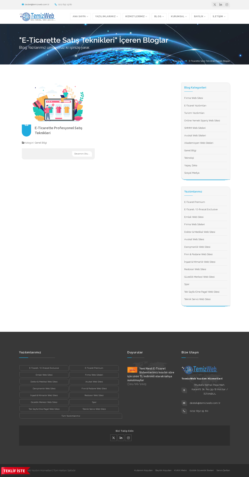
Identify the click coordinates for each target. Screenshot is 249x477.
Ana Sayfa (178, 61)
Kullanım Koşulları (143, 470)
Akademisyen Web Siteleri (198, 143)
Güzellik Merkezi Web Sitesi (199, 276)
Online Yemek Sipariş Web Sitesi (202, 120)
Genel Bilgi (41, 142)
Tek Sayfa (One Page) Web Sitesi (201, 291)
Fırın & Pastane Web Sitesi (198, 254)
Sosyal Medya (191, 172)
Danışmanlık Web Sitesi (197, 247)
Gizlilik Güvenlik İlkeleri (201, 470)
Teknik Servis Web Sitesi (197, 299)
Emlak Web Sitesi (193, 217)
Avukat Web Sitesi (194, 239)
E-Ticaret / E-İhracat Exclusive (201, 209)
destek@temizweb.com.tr (35, 4)
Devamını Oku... (82, 154)
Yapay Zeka (190, 165)
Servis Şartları (223, 470)
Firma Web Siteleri (194, 224)
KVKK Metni (180, 470)
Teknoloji (189, 157)
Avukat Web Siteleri (195, 135)
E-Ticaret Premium (194, 202)
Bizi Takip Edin (125, 431)
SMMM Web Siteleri (195, 128)
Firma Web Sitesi (193, 98)
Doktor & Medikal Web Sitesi (199, 232)
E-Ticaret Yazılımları (195, 105)
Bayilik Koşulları (163, 470)
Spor (186, 284)
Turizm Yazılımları (194, 113)
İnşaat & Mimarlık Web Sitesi (199, 261)
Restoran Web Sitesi (195, 269)
